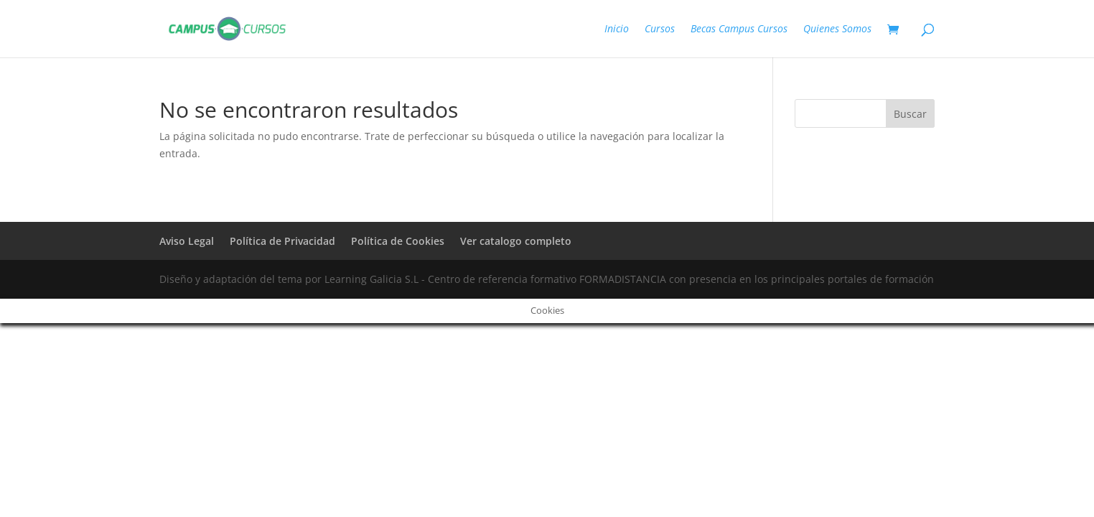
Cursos (660, 29)
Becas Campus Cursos (739, 29)
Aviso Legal (186, 241)
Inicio (616, 29)
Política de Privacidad (282, 241)
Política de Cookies (397, 241)
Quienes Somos (837, 29)
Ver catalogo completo (515, 241)
